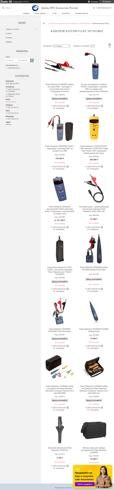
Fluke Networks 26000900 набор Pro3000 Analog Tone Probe (93, 268)
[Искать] (3, 8)
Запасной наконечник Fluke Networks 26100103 (60, 449)
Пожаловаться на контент (63, 488)
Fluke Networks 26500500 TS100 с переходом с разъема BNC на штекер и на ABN (59, 148)
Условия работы (81, 13)
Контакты (66, 13)
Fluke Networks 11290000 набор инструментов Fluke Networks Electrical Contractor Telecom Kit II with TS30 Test (94, 389)
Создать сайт (17, 1)
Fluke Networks (85, 23)
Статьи (8, 33)
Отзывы (9, 38)
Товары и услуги (12, 29)
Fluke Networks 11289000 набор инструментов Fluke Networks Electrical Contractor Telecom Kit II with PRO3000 (59, 389)
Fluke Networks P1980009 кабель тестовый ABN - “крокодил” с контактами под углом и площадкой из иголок (60, 87)
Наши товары (40, 13)
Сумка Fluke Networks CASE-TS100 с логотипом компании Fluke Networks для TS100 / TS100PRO (59, 270)
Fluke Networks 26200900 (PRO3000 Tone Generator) (59, 330)
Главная (26, 13)
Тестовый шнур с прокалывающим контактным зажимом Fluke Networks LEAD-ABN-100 (94, 209)
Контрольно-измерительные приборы (63, 23)
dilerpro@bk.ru (11, 102)
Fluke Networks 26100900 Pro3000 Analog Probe (93, 330)
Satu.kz (67, 486)
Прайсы (9, 42)
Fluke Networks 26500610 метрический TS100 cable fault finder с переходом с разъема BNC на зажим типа (60, 210)
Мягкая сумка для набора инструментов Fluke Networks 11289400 (94, 450)
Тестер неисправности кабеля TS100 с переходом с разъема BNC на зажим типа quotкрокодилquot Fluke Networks (94, 87)
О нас (55, 13)
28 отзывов (94, 1)
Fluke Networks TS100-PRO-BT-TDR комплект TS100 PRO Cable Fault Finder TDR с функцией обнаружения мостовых (94, 149)
